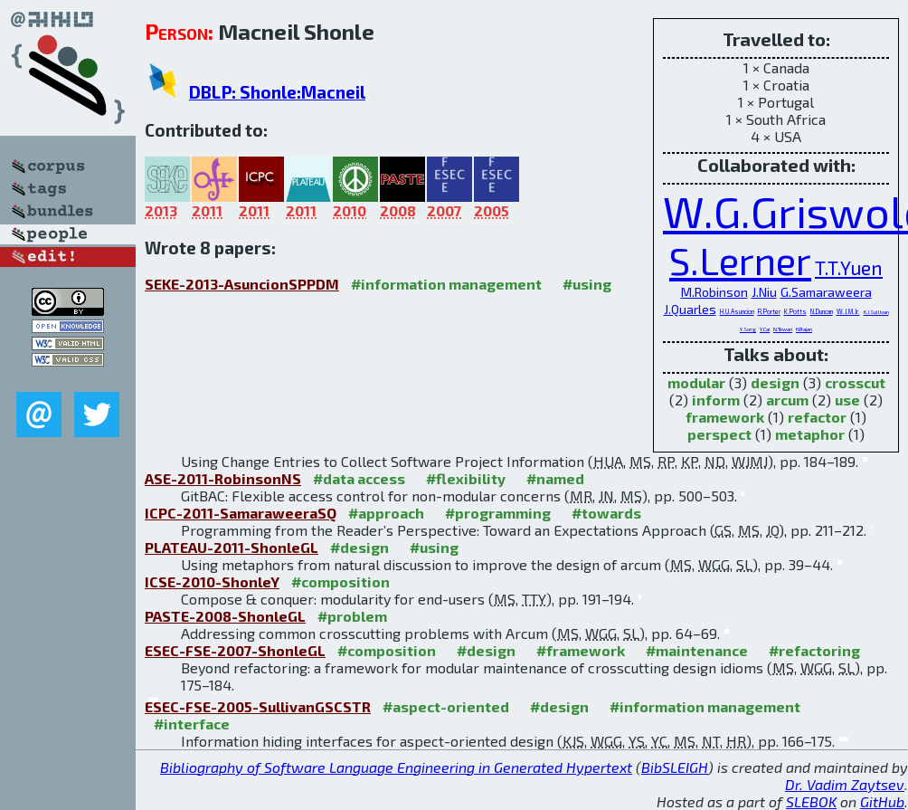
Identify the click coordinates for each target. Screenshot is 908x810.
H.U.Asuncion (737, 311)
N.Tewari (782, 329)
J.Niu (764, 292)
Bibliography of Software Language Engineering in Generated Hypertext (396, 767)
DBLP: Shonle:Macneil (277, 91)
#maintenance (697, 650)
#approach (386, 512)
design (775, 382)
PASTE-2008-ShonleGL (225, 615)
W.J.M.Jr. (848, 311)
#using (587, 283)
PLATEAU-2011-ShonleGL (231, 547)
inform (716, 399)
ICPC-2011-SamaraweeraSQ (240, 512)
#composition (340, 581)
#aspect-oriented (446, 706)
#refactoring (814, 650)
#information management (446, 283)
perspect (719, 434)
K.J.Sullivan (876, 312)
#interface (192, 723)
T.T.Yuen (849, 267)
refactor (817, 416)
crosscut (855, 382)
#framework (580, 650)
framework (725, 416)
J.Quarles (690, 309)
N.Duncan (821, 311)
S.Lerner (740, 259)
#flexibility (466, 478)
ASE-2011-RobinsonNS (223, 478)
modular (696, 382)
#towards (606, 512)
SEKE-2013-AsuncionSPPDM (242, 283)
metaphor (810, 434)
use (847, 399)
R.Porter (769, 311)
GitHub (882, 801)
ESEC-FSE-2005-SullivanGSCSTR (258, 706)
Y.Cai (765, 329)
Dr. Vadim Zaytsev (844, 784)
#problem (352, 615)
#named (555, 478)
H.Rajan (804, 329)
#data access (359, 478)
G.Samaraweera (826, 292)
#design (359, 547)
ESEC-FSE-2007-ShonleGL (235, 650)
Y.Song (748, 329)
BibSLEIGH (674, 767)
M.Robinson (714, 292)
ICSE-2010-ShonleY (212, 581)
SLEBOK (811, 801)
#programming (498, 512)
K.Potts (795, 311)
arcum (787, 399)
